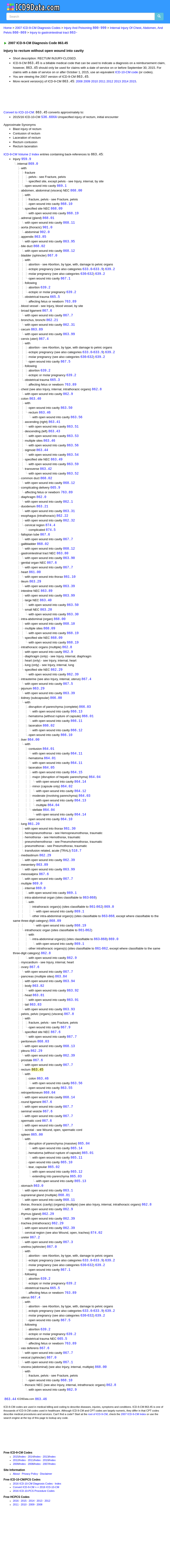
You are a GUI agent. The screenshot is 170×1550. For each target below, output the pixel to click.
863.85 (40, 239)
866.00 (56, 712)
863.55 (66, 1112)
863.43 (54, 438)
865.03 (76, 1202)
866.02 (48, 740)
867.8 (69, 1036)
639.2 (110, 272)
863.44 (42, 457)
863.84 (61, 997)
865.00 (37, 1159)
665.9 (55, 496)
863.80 (62, 564)
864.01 (48, 764)
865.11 (76, 1183)
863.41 (54, 428)
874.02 (96, 1260)
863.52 (73, 481)
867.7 (68, 319)
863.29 (35, 592)
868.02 (39, 249)
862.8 (97, 395)
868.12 (69, 254)
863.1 (68, 1217)
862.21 (52, 324)
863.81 (38, 1016)
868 (93, 917)
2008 (79, 82)
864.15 (76, 788)
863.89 (37, 334)
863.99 (69, 339)
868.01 (48, 220)
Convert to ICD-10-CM (19, 113)
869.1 (62, 187)
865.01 (87, 1178)
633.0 (87, 272)
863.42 (46, 477)
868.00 (76, 192)
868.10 (66, 205)
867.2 (35, 1265)
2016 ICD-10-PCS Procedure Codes (33, 1522)
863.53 (73, 443)
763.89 (70, 305)
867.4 (44, 343)
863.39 (69, 597)
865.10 (66, 1188)
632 (90, 277)
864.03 (84, 812)
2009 (86, 82)
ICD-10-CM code (126, 72)
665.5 (55, 301)
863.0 (38, 1212)
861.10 (70, 588)
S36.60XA (49, 118)
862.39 (73, 688)
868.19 (73, 215)
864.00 (33, 755)
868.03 (43, 1064)
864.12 (80, 807)
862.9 (68, 400)
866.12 (76, 745)
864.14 (80, 798)
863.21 (42, 515)
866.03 (85, 721)
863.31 (69, 520)
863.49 (56, 467)
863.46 (44, 419)
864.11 (76, 769)
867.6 (47, 315)
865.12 (76, 1197)
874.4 (50, 535)
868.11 (69, 225)
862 (99, 926)
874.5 (51, 539)
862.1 (68, 511)
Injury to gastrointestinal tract (53, 32)
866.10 (66, 750)
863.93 (69, 1031)
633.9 (98, 272)
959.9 (26, 160)
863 (86, 917)
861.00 (35, 583)
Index (22, 1487)
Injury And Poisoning (85, 28)
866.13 (76, 726)
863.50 (66, 414)
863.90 (69, 568)
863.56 (76, 424)
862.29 (56, 683)
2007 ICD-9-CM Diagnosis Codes (38, 28)
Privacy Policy (30, 1505)
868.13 (69, 1069)
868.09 (56, 210)
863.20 (46, 622)
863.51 (73, 433)
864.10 (66, 836)
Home (8, 28)
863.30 (73, 626)
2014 (125, 82)
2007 (45, 1495)
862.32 (69, 530)
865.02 (54, 1192)
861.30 (70, 846)
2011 (102, 82)
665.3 (55, 385)
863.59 (73, 472)
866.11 (76, 735)
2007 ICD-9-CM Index (133, 1445)
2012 (109, 82)
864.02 (67, 802)
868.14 (69, 1121)
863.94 (69, 1002)
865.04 (84, 1168)
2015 (132, 82)
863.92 (73, 1012)
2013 (117, 82)
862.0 (41, 506)
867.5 (65, 367)
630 (83, 277)
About (16, 1505)
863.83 (35, 1026)
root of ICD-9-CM (98, 1445)
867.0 (52, 258)
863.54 (73, 462)
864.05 (48, 783)
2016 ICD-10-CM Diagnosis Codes (33, 1514)
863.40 (35, 405)
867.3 (68, 1270)
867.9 (65, 1049)
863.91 (73, 1021)
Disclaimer (46, 1505)
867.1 (65, 282)
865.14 (76, 1173)
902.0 (45, 234)
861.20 (33, 841)
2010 (94, 82)
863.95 (69, 244)
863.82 (38, 1007)
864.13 (80, 817)
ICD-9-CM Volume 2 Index (21, 155)
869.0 (33, 165)
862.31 (69, 329)
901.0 (47, 230)
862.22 (62, 525)
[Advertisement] (55, 97)
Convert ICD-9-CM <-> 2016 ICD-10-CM (36, 1518)
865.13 (80, 1207)
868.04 (49, 1116)
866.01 (87, 731)
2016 (16, 1532)
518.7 (76, 868)
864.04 (94, 793)
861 (92, 926)
